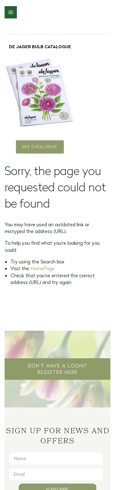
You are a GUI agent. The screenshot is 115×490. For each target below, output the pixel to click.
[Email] (56, 474)
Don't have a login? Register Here (57, 369)
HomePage (42, 268)
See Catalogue (40, 146)
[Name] (56, 458)
